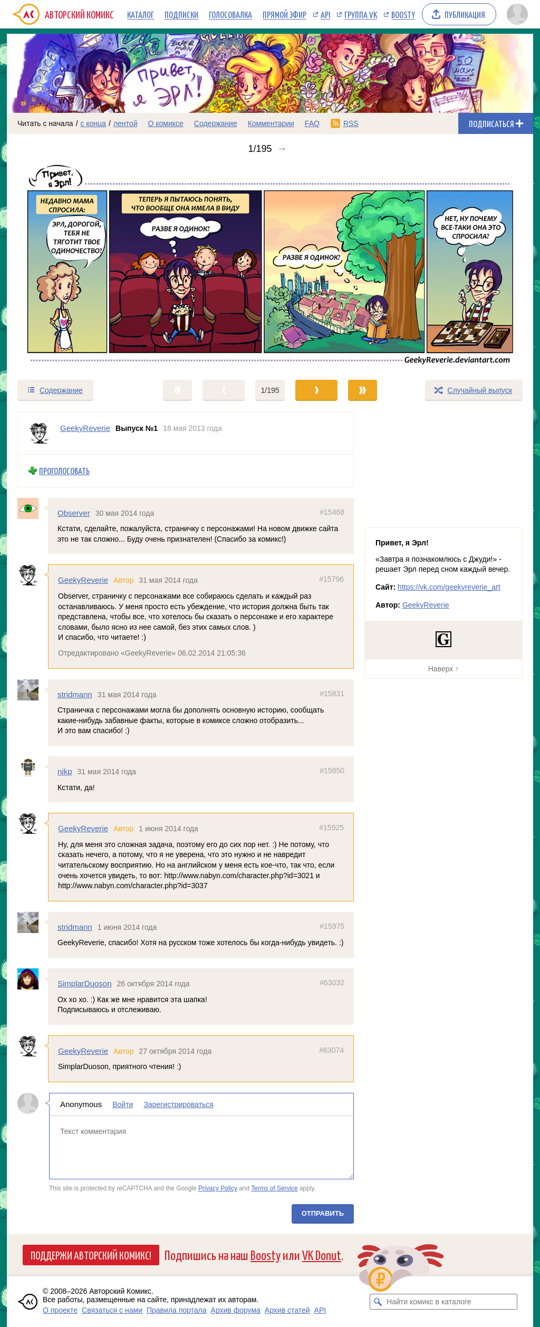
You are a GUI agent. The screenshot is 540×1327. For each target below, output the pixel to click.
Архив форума (236, 1310)
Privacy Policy (217, 1188)
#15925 (331, 827)
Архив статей (287, 1310)
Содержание (215, 123)
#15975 (332, 925)
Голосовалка (230, 14)
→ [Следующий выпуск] (282, 148)
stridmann (74, 693)
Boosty (403, 14)
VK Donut (321, 1254)
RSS (351, 123)
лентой (125, 123)
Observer (73, 512)
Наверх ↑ (443, 669)
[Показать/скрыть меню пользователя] (517, 14)
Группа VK (360, 14)
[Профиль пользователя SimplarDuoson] (32, 978)
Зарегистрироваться (178, 1104)
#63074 (331, 1049)
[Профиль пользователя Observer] (32, 507)
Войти (122, 1104)
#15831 (332, 693)
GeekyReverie (83, 579)
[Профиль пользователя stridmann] (32, 689)
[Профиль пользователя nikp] (32, 766)
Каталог (140, 14)
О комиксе (165, 123)
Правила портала (177, 1310)
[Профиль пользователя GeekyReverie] (39, 433)
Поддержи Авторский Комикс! (91, 1255)
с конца (94, 123)
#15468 (332, 511)
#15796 (331, 579)
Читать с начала (45, 123)
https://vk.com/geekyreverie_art (449, 587)
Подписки (181, 14)
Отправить (323, 1213)
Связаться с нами (112, 1310)
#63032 (332, 982)
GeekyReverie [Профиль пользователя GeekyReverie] (85, 428)
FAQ (312, 123)
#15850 (332, 770)
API (325, 14)
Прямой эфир (284, 14)
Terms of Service (274, 1188)
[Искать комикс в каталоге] (377, 1301)
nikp (64, 771)
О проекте (60, 1310)
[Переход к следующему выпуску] (270, 266)
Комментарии (271, 123)
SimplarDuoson (84, 983)
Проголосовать (64, 470)
